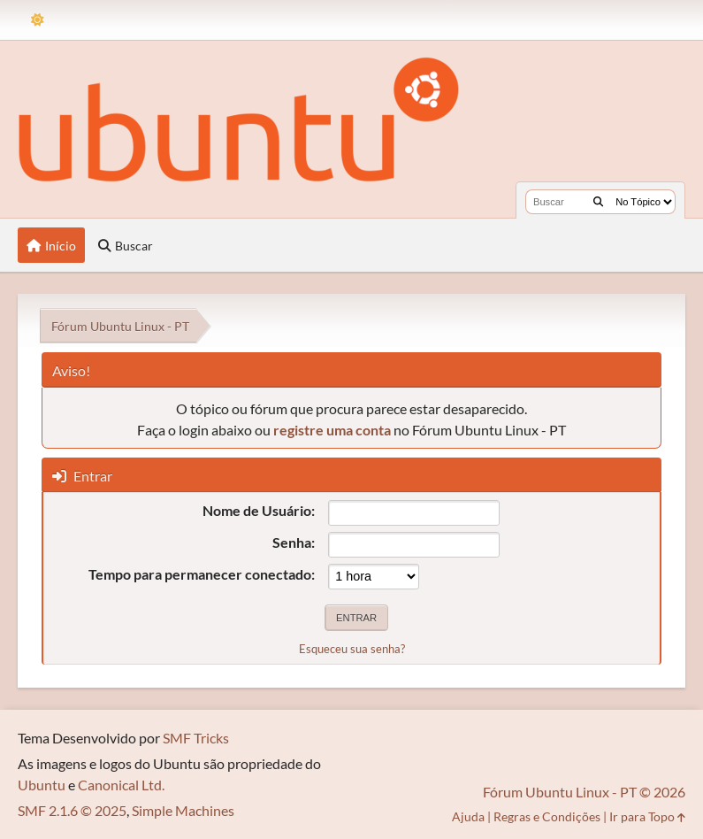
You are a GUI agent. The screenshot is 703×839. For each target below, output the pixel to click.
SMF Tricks (196, 737)
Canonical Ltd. (121, 784)
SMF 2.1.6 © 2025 (72, 810)
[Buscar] (598, 201)
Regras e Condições (546, 816)
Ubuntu (41, 784)
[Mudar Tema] (37, 20)
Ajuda (468, 816)
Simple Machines (183, 810)
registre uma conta (332, 429)
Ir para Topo (647, 816)
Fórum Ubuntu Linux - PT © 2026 (584, 791)
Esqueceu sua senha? (352, 649)
